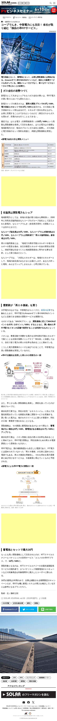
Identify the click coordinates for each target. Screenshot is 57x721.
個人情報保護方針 (35, 708)
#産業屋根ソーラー (44, 677)
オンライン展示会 (35, 17)
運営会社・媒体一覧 (47, 708)
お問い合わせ (18, 708)
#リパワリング (31, 677)
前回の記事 (45, 310)
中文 (24, 3)
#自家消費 (14, 681)
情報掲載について (7, 708)
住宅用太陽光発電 (18, 603)
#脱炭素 (5, 681)
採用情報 (25, 708)
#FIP (14, 677)
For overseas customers (28, 710)
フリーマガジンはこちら (30, 706)
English (20, 3)
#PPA (21, 677)
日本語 (27, 3)
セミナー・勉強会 (20, 17)
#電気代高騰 (32, 681)
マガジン (7, 17)
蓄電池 (36, 603)
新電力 (29, 603)
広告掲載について (44, 706)
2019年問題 (6, 603)
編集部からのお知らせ (12, 22)
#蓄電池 (22, 681)
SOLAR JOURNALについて (14, 706)
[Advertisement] (28, 191)
